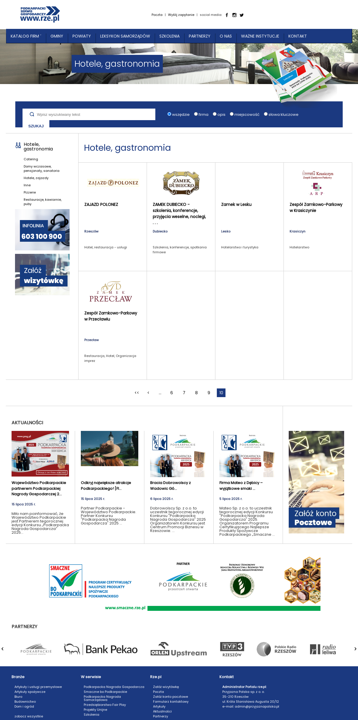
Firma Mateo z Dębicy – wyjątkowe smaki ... (241, 485)
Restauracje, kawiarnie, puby (42, 201)
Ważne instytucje (260, 36)
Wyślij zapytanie (181, 14)
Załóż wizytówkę (166, 686)
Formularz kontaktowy (171, 701)
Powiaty (81, 36)
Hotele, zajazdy (36, 178)
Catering (31, 159)
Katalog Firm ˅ (26, 36)
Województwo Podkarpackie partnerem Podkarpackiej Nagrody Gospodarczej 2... (39, 488)
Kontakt (297, 36)
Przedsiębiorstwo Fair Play (105, 704)
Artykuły (159, 706)
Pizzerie (30, 192)
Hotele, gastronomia (38, 146)
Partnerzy (199, 36)
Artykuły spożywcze (29, 691)
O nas (226, 36)
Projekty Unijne (95, 709)
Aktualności (162, 711)
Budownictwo (25, 701)
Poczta (157, 14)
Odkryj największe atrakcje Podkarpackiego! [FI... (106, 485)
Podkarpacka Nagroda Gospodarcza (114, 686)
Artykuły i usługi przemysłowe (38, 686)
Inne (27, 185)
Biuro (18, 696)
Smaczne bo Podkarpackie (105, 691)
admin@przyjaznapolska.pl (257, 706)
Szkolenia (169, 36)
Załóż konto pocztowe (170, 696)
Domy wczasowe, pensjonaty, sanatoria (41, 168)
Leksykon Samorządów (125, 36)
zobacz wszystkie (28, 716)
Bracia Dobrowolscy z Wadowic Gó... (170, 485)
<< (137, 393)
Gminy (57, 36)
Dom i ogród (24, 706)
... (160, 393)
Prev (6, 651)
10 (221, 393)
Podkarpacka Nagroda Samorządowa (102, 698)
